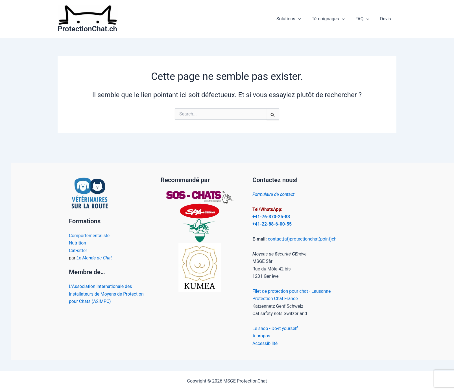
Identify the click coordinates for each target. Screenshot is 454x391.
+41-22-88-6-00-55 (272, 224)
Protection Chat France (275, 298)
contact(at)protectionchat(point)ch (303, 239)
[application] (304, 19)
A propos (261, 335)
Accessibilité (265, 343)
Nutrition (77, 243)
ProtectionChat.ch (87, 29)
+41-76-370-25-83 (271, 216)
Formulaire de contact (273, 194)
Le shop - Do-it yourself (275, 328)
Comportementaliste (89, 235)
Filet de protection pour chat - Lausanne (292, 291)
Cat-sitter (78, 250)
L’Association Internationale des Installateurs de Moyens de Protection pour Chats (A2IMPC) (107, 294)
